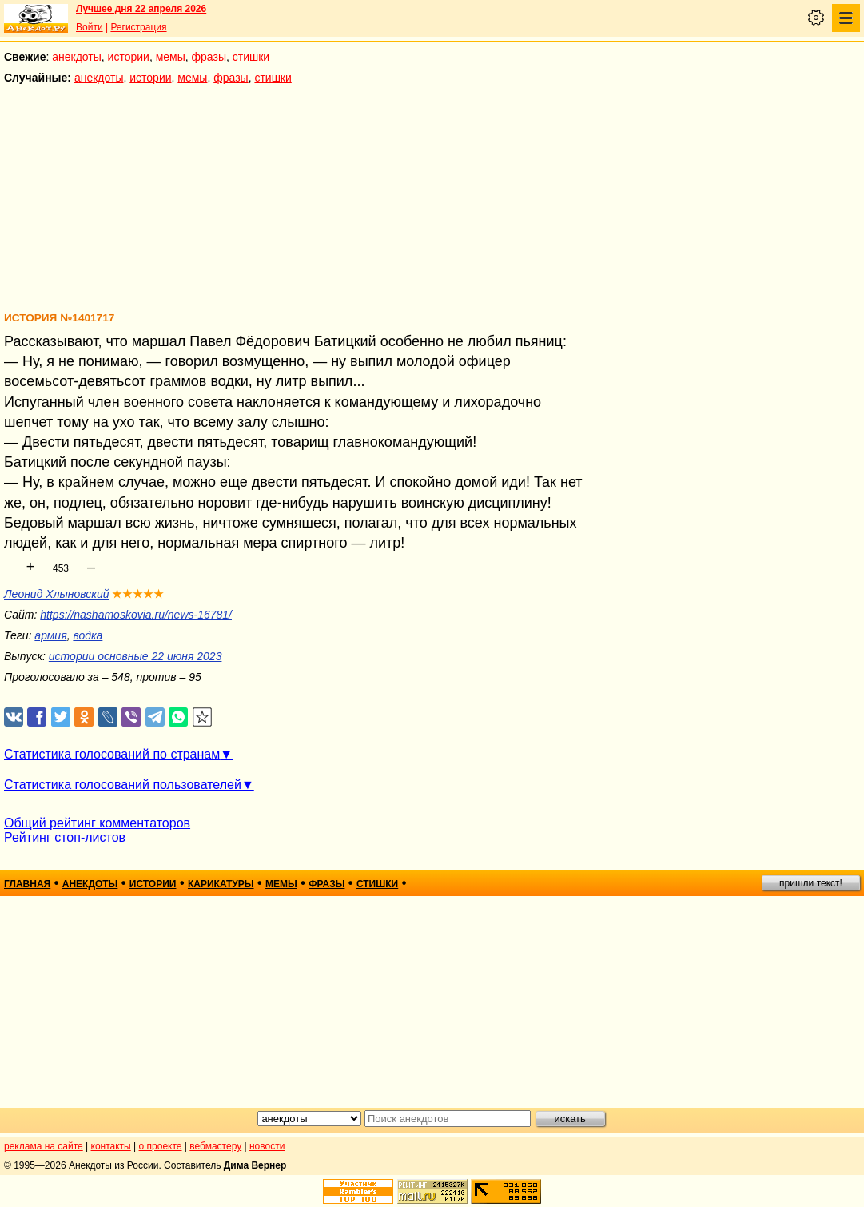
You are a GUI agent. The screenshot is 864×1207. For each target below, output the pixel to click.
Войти (89, 27)
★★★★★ (138, 594)
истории (128, 56)
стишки (251, 56)
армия (50, 635)
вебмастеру (215, 1146)
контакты (111, 1146)
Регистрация (138, 27)
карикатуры (221, 884)
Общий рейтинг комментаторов (97, 823)
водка (87, 635)
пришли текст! (810, 883)
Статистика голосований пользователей (122, 784)
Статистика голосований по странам (112, 754)
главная (27, 884)
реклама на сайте (43, 1146)
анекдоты (77, 56)
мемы (170, 56)
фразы (209, 56)
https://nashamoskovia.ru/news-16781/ (136, 614)
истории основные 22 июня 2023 (135, 656)
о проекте (160, 1146)
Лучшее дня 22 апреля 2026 (141, 8)
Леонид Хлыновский (56, 594)
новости (267, 1146)
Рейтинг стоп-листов (64, 837)
